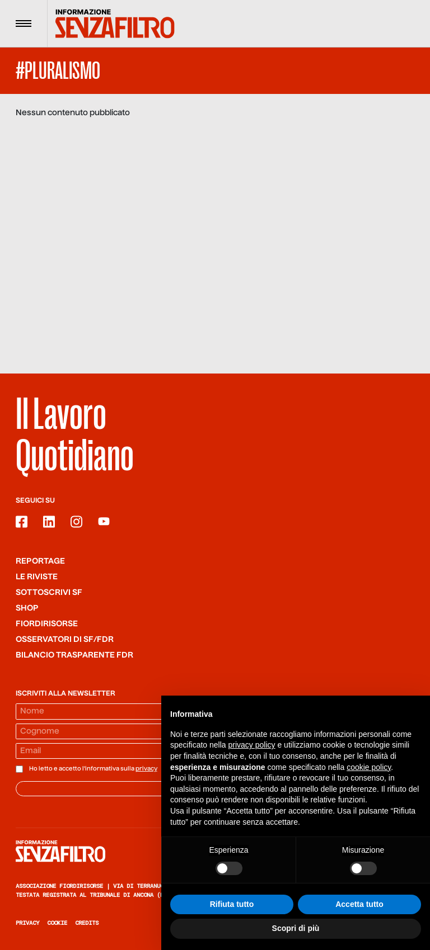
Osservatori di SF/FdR (65, 640)
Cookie (57, 923)
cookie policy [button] (369, 767)
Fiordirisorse (47, 624)
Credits (87, 923)
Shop (27, 608)
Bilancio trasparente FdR (74, 655)
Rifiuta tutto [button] (232, 904)
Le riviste (37, 577)
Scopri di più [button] (296, 928)
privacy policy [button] (251, 745)
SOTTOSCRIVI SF (49, 593)
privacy (146, 769)
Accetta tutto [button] (359, 904)
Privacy (27, 923)
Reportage (40, 561)
